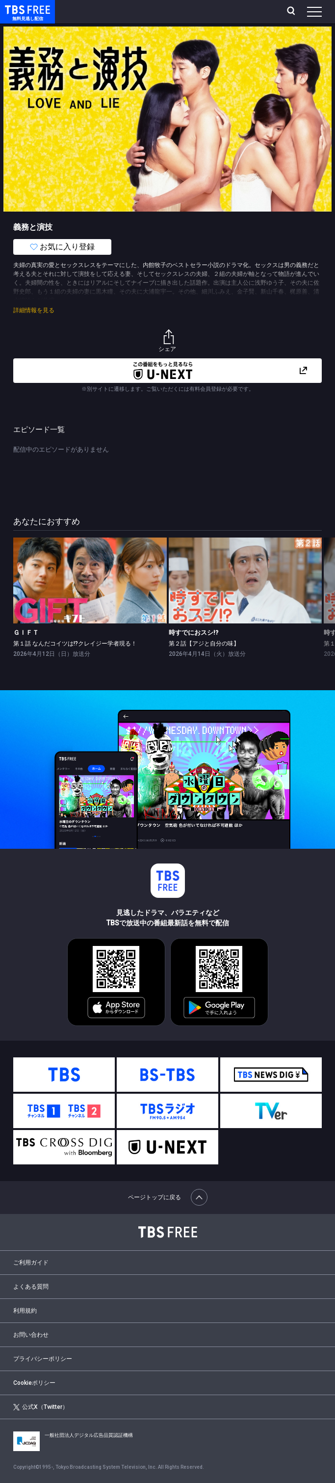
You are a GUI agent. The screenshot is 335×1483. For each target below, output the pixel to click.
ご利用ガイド (31, 1262)
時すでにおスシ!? (193, 632)
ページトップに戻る (167, 1197)
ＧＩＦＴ (26, 632)
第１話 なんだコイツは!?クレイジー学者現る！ (75, 643)
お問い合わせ (31, 1334)
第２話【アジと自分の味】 (204, 643)
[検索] (292, 12)
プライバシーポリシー (42, 1358)
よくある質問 (31, 1286)
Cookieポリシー (34, 1382)
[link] (89, 581)
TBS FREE (16, 9)
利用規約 (25, 1310)
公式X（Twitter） (40, 1406)
